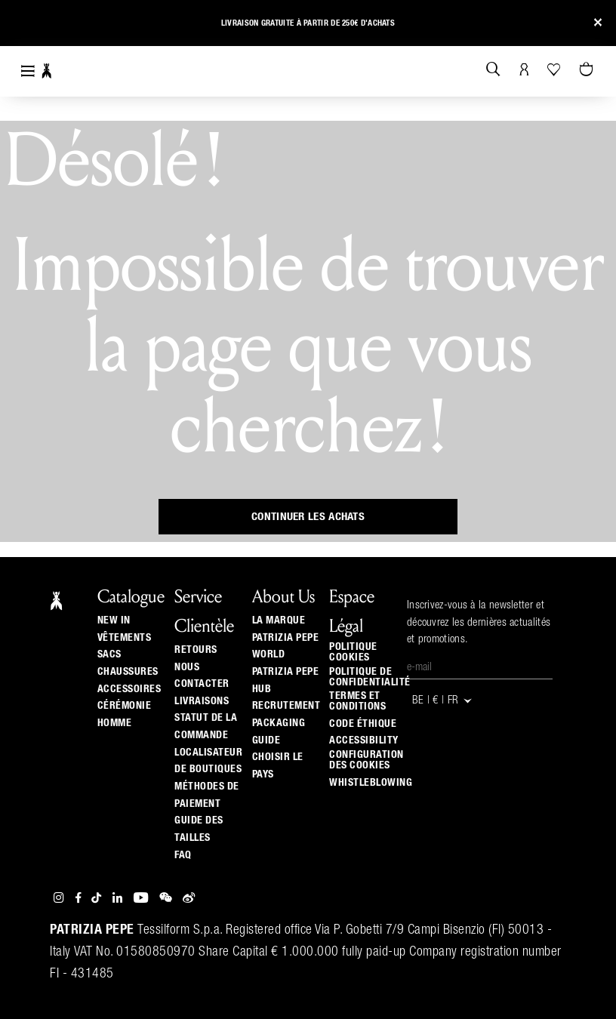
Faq (183, 855)
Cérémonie (124, 705)
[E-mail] (480, 668)
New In (114, 620)
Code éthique (362, 724)
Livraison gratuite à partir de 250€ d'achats (308, 23)
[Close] (598, 23)
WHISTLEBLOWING (370, 782)
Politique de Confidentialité (370, 677)
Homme (114, 723)
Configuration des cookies (366, 760)
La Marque (279, 620)
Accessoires (129, 689)
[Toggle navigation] (28, 71)
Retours (195, 650)
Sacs (109, 654)
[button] (24, 25)
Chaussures (128, 672)
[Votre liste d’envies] (555, 69)
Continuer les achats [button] (308, 516)
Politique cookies (353, 652)
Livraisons (201, 701)
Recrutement (286, 705)
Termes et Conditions (357, 701)
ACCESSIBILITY (364, 740)
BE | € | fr (442, 701)
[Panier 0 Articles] (588, 70)
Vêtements (124, 638)
